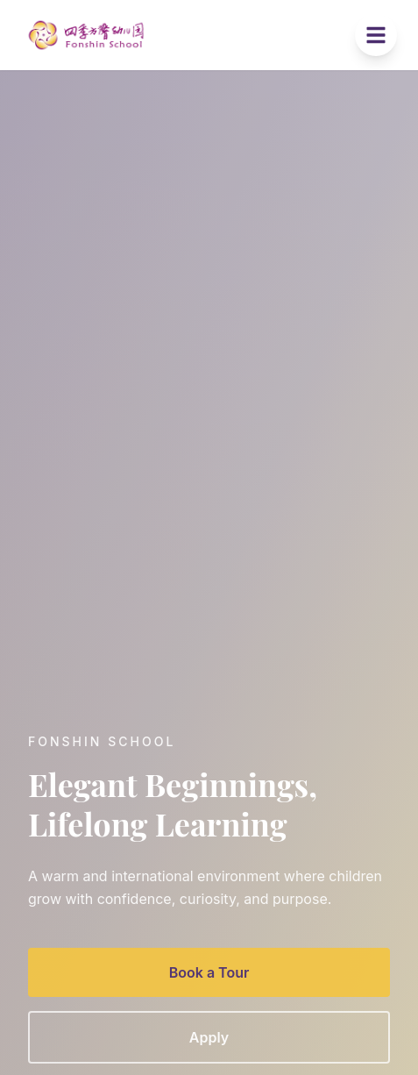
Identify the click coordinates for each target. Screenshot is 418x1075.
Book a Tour (209, 975)
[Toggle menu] (376, 35)
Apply (209, 1040)
